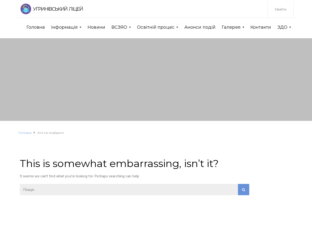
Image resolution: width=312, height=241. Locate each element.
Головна (36, 27)
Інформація (64, 27)
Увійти (281, 9)
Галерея (231, 27)
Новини (96, 27)
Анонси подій (199, 27)
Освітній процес (155, 27)
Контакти (260, 27)
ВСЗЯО (119, 27)
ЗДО (282, 27)
